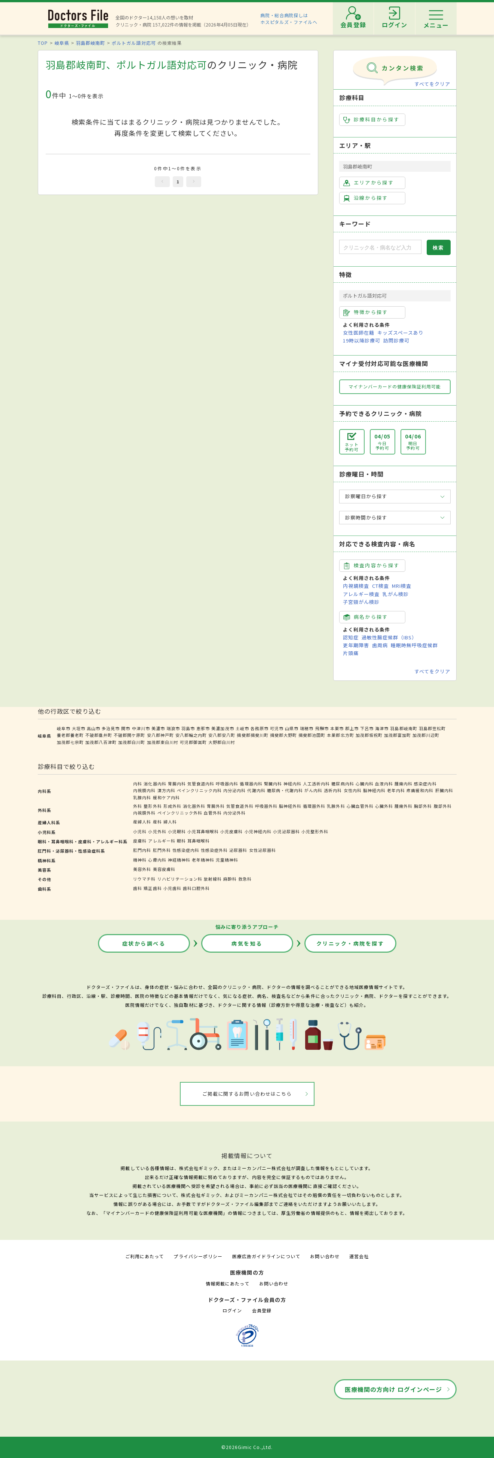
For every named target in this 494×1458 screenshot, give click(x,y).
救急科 (245, 879)
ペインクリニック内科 (199, 790)
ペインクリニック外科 (179, 813)
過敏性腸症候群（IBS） (389, 637)
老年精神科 (203, 860)
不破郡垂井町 (98, 735)
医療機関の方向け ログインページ (393, 1389)
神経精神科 (179, 860)
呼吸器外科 (266, 806)
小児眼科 (177, 831)
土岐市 (242, 728)
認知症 (351, 637)
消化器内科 (155, 784)
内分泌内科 (234, 790)
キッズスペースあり (400, 332)
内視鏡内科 (144, 790)
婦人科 (170, 822)
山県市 (291, 728)
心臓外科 (384, 806)
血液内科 (384, 784)
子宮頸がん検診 (361, 601)
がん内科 (313, 790)
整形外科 (153, 806)
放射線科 (213, 879)
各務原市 (260, 728)
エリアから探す (368, 182)
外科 (137, 806)
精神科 (140, 860)
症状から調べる (144, 943)
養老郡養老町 (70, 735)
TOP (43, 43)
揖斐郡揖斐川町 (252, 735)
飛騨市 (322, 728)
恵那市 (203, 728)
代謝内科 (256, 790)
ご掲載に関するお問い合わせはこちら (247, 1093)
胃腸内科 (177, 784)
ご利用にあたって (144, 1256)
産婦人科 (142, 822)
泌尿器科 (238, 850)
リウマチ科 (144, 879)
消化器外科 (194, 806)
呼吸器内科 (227, 784)
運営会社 (359, 1256)
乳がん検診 (396, 594)
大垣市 (78, 728)
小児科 (140, 831)
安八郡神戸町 (160, 735)
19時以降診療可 (361, 340)
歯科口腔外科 (196, 888)
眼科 (181, 841)
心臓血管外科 (360, 806)
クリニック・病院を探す (350, 943)
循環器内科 (251, 784)
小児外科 (157, 831)
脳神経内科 (374, 790)
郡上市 (352, 728)
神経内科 (292, 784)
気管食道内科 (200, 784)
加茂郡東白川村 (162, 742)
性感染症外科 (214, 850)
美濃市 (158, 728)
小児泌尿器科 (286, 831)
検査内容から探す (371, 565)
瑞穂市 (306, 728)
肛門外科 (162, 850)
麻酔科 (230, 879)
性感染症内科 (185, 850)
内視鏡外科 (144, 813)
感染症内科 (425, 784)
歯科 (137, 888)
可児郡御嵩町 (193, 742)
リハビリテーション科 (179, 879)
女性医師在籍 (358, 332)
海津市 (382, 728)
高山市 (93, 728)
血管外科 (213, 813)
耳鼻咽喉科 (198, 841)
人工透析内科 (316, 784)
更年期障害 (356, 645)
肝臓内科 (444, 790)
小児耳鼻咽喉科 (203, 831)
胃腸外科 (216, 806)
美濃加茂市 (222, 728)
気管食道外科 (239, 806)
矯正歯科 (153, 888)
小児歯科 (172, 888)
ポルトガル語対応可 (134, 43)
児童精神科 (227, 860)
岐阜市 (63, 728)
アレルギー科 (161, 841)
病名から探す (365, 617)
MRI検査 (401, 585)
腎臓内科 (273, 784)
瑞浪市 (173, 728)
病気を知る (247, 943)
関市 (125, 728)
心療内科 (157, 860)
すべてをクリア (432, 83)
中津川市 (141, 728)
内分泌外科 (234, 813)
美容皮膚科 (164, 869)
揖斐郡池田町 (311, 735)
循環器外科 (314, 806)
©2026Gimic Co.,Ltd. (247, 1447)
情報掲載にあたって (227, 1283)
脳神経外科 (290, 806)
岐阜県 (62, 43)
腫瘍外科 (403, 806)
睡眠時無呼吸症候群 (414, 645)
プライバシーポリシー (198, 1256)
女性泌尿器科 (262, 850)
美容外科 (142, 869)
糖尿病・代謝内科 (285, 790)
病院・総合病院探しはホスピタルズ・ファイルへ (288, 18)
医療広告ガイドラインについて (266, 1256)
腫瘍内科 (403, 784)
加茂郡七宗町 (70, 742)
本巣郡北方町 (340, 735)
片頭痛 (351, 653)
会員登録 (261, 1310)
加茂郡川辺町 (425, 735)
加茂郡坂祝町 (369, 735)
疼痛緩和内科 (419, 790)
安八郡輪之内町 (191, 735)
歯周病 (380, 645)
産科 (157, 822)
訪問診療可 (396, 340)
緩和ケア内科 (166, 797)
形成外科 (172, 806)
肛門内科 (142, 850)
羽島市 (188, 728)
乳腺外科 (336, 806)
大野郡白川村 (221, 742)
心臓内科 (365, 784)
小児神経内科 (258, 831)
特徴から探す (365, 312)
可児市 (276, 728)
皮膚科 (140, 841)
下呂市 (367, 728)
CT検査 (380, 585)
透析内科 (333, 790)
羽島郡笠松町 (432, 728)
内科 (137, 784)
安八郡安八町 (221, 735)
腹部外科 (443, 806)
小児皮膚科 (231, 831)
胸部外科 (423, 806)
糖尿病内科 (342, 784)
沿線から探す (365, 198)
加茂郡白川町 (131, 742)
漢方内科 (166, 790)
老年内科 (396, 790)
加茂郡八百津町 (101, 742)
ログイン (232, 1310)
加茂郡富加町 (397, 735)
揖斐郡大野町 (283, 735)
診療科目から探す (371, 119)
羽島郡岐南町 (90, 43)
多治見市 (111, 728)
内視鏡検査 (356, 585)
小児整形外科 (314, 831)
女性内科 (353, 790)
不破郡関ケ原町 (129, 735)
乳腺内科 (142, 797)
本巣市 (337, 728)
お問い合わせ (324, 1256)
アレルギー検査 (361, 594)
